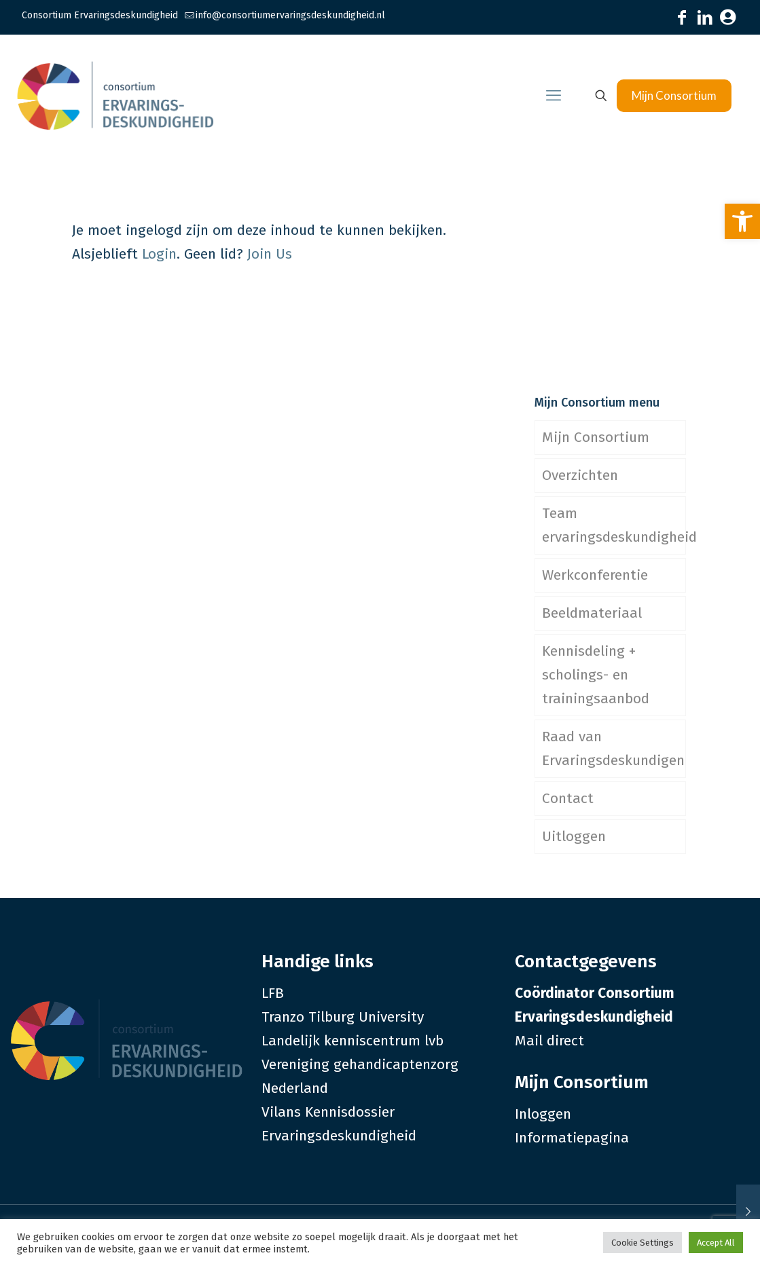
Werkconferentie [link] (595, 575)
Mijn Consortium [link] (674, 95)
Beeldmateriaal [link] (592, 613)
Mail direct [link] (549, 1040)
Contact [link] (568, 798)
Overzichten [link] (580, 475)
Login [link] (159, 254)
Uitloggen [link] (574, 836)
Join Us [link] (269, 254)
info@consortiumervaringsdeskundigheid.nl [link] (290, 15)
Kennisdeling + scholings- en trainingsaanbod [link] (595, 674)
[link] (742, 221)
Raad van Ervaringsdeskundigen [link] (613, 748)
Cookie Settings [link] (642, 1242)
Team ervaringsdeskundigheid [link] (613, 525)
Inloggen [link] (543, 1114)
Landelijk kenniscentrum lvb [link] (352, 1040)
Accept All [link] (716, 1242)
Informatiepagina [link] (572, 1138)
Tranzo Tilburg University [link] (342, 1017)
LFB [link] (272, 993)
